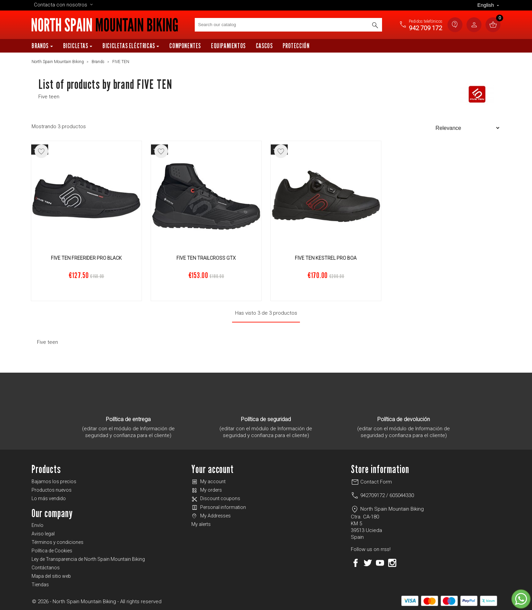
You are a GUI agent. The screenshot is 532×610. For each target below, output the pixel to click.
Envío (37, 525)
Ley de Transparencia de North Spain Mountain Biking (88, 559)
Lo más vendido (49, 498)
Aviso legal (43, 533)
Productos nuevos (52, 490)
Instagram (392, 563)
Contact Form (371, 482)
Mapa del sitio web (51, 576)
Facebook (356, 563)
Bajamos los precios (54, 481)
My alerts (201, 524)
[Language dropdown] (488, 5)
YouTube (380, 563)
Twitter (368, 563)
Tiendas (40, 584)
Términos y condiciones (57, 542)
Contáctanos (46, 567)
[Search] (288, 25)
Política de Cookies (52, 550)
